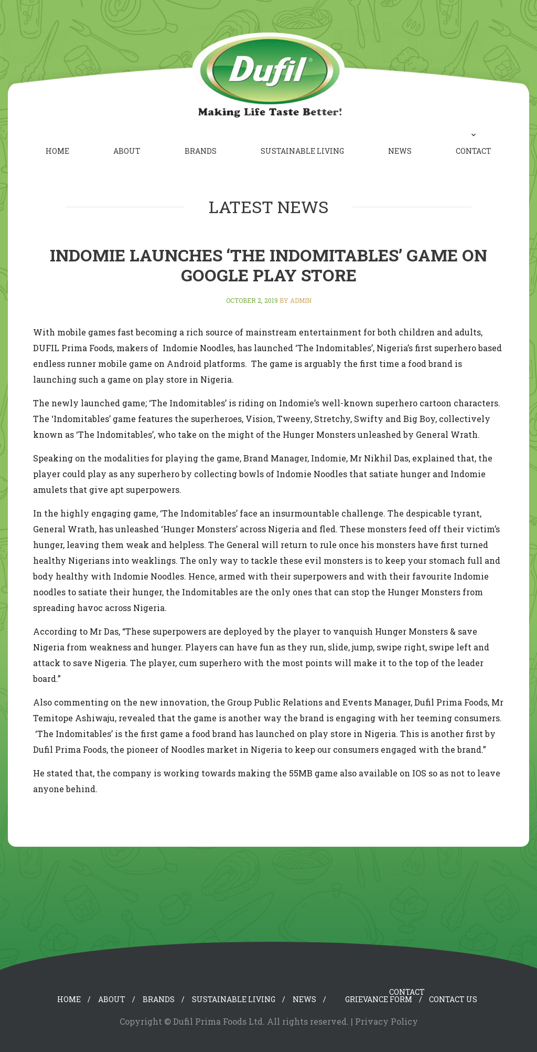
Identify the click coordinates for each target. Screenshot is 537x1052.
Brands (201, 151)
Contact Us (453, 999)
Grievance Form (378, 999)
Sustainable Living (302, 151)
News (400, 151)
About (127, 151)
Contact (473, 151)
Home (57, 151)
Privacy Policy (386, 1021)
